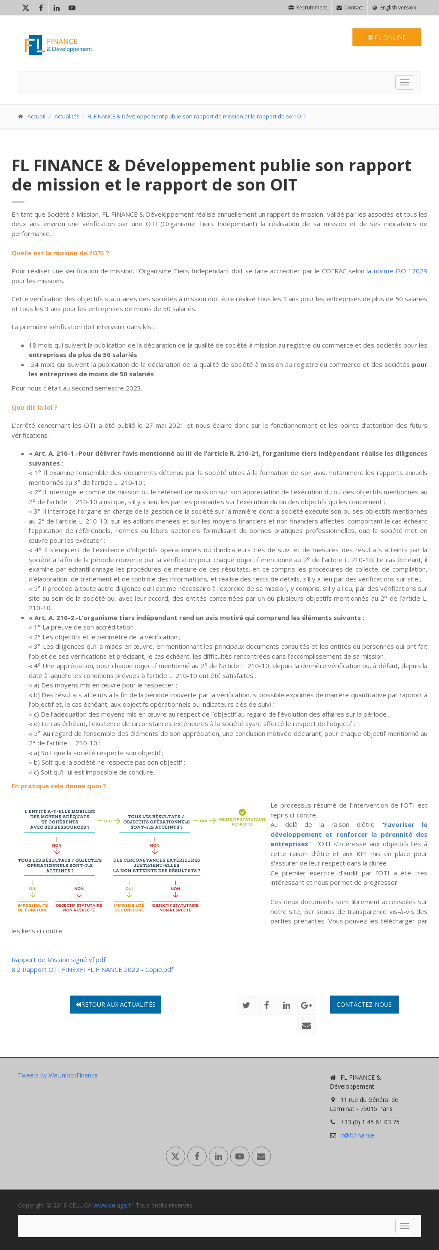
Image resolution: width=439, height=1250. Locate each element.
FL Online (387, 37)
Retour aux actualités (115, 1004)
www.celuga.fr (112, 1205)
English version (394, 7)
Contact (350, 7)
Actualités (67, 116)
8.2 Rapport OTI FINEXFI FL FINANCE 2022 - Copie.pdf (92, 969)
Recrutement (308, 7)
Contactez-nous (364, 1004)
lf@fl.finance (357, 1135)
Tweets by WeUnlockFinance (58, 1075)
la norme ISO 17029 (397, 270)
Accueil (36, 116)
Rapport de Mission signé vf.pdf (58, 959)
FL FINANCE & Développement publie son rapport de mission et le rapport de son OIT (196, 116)
